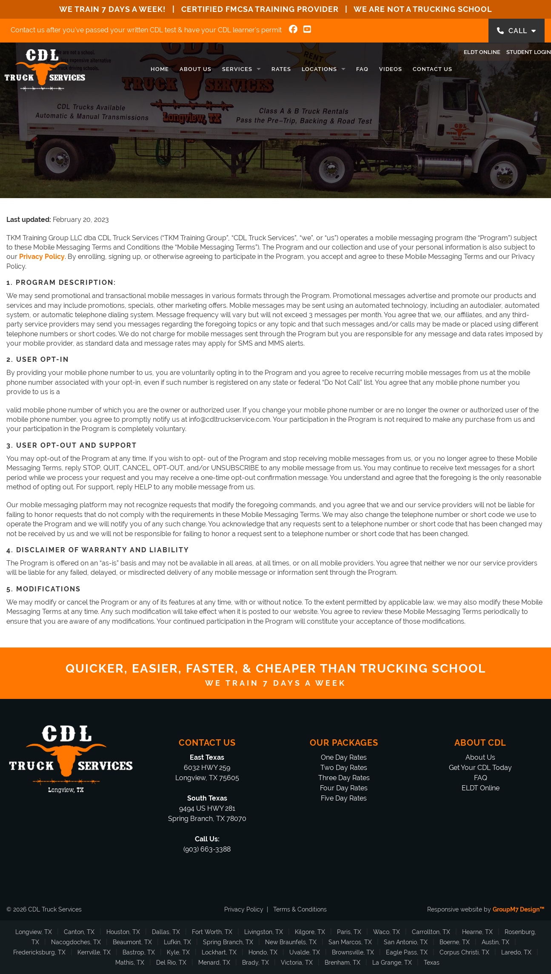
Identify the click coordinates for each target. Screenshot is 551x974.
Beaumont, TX (132, 942)
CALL (516, 30)
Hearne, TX (477, 932)
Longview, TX (33, 932)
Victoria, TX (297, 962)
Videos (367, 69)
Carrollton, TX (431, 932)
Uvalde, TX (304, 952)
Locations (296, 69)
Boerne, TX (455, 942)
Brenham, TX (342, 962)
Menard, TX (214, 962)
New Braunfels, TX (291, 942)
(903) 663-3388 (207, 849)
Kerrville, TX (94, 952)
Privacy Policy (243, 909)
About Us (172, 69)
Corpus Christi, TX (464, 952)
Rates (258, 69)
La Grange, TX (392, 962)
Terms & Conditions (300, 909)
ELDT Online (467, 67)
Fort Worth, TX (212, 932)
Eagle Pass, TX (407, 952)
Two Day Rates (343, 768)
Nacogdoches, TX (76, 942)
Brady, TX (255, 962)
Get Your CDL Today (480, 768)
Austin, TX (495, 942)
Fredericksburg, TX (39, 952)
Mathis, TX (129, 962)
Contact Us (409, 69)
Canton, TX (79, 932)
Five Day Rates (344, 798)
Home (137, 69)
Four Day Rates (344, 788)
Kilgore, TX (310, 932)
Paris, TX (349, 932)
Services (214, 69)
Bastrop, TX (139, 952)
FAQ (339, 69)
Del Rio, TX (171, 962)
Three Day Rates (344, 778)
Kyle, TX (178, 952)
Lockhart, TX (219, 952)
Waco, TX (386, 932)
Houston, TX (123, 932)
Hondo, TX (262, 952)
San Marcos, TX (350, 942)
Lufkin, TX (177, 942)
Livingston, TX (263, 932)
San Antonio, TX (406, 942)
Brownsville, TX (353, 952)
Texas (432, 962)
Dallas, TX (166, 932)
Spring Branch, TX (228, 942)
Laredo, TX (516, 952)
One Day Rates (344, 757)
